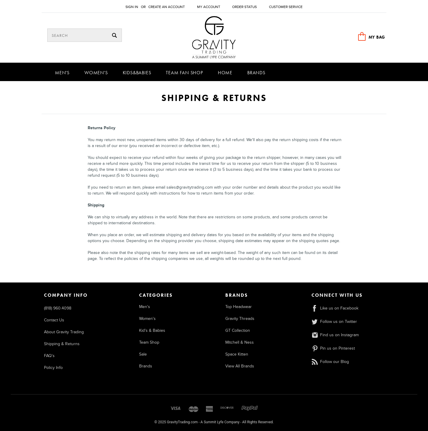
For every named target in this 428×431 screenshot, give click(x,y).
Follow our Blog (330, 361)
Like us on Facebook (334, 308)
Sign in (131, 7)
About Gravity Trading (64, 331)
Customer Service (286, 7)
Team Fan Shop (184, 73)
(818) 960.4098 (57, 308)
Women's (96, 73)
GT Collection (237, 330)
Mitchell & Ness (239, 342)
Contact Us (54, 320)
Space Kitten (236, 354)
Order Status (244, 7)
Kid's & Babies (152, 330)
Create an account (166, 7)
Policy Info (53, 367)
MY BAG (377, 37)
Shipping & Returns (62, 343)
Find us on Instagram (335, 334)
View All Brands (239, 366)
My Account (208, 7)
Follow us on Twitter (334, 321)
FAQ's (49, 355)
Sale (143, 354)
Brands (256, 73)
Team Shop (149, 342)
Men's (62, 73)
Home (225, 73)
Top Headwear (238, 306)
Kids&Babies (137, 73)
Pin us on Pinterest (333, 348)
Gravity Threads (239, 318)
